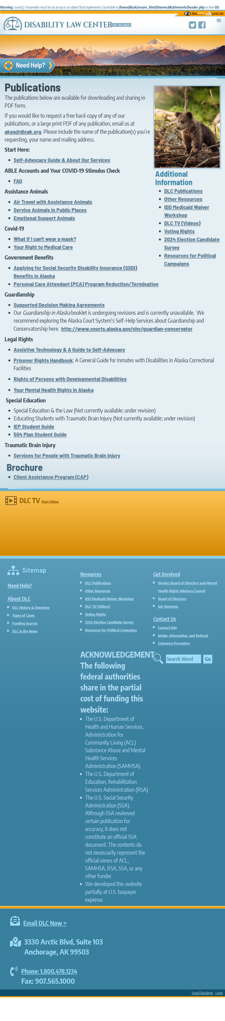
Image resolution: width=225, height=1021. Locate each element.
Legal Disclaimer (202, 1016)
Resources (96, 573)
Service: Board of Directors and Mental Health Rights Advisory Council (188, 590)
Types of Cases (29, 614)
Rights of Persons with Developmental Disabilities (70, 378)
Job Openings (173, 613)
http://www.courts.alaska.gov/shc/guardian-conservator (127, 328)
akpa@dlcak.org (23, 131)
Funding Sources (30, 622)
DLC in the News (31, 630)
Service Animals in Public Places (50, 209)
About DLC (25, 597)
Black (194, 13)
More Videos (50, 502)
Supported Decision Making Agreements (59, 304)
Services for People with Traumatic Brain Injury (67, 455)
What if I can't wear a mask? (45, 238)
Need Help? (26, 584)
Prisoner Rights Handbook (43, 360)
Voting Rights (179, 231)
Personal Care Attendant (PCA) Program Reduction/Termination (86, 283)
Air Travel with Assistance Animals (53, 201)
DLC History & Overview (40, 606)
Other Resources (183, 198)
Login (219, 1016)
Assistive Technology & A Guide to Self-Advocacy (69, 349)
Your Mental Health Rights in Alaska (54, 389)
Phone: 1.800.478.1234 (54, 994)
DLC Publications (183, 190)
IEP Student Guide (34, 426)
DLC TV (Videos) (182, 222)
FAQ (18, 180)
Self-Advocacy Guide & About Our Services (62, 159)
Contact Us (170, 625)
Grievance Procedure (181, 658)
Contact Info (172, 634)
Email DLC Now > (48, 946)
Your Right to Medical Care (43, 246)
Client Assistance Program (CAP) (51, 476)
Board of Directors (179, 605)
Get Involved (173, 573)
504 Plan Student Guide (40, 434)
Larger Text (214, 13)
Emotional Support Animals (44, 217)
